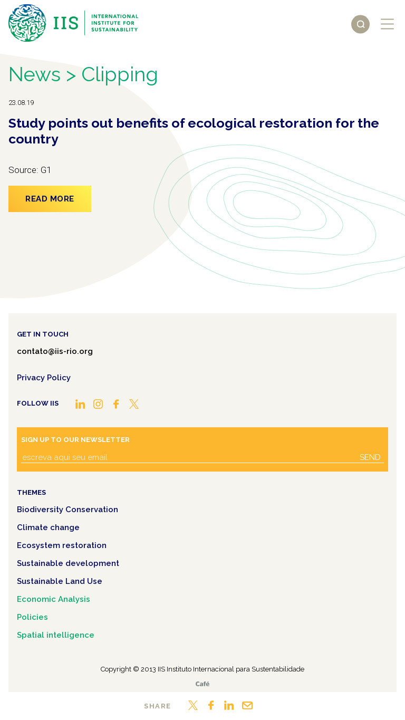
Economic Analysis (53, 599)
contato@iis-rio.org (55, 351)
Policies (32, 617)
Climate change (48, 527)
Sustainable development (68, 563)
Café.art (202, 683)
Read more (49, 199)
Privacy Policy (44, 377)
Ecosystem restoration (62, 545)
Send (370, 457)
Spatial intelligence (55, 635)
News (34, 74)
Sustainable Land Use (59, 581)
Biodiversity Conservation (67, 509)
